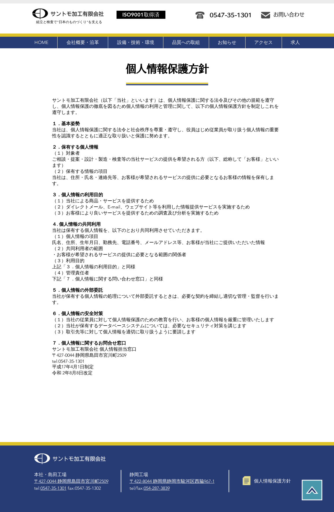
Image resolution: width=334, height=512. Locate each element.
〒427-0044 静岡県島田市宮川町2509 (71, 481)
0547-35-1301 (53, 488)
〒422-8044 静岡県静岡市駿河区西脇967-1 (172, 481)
